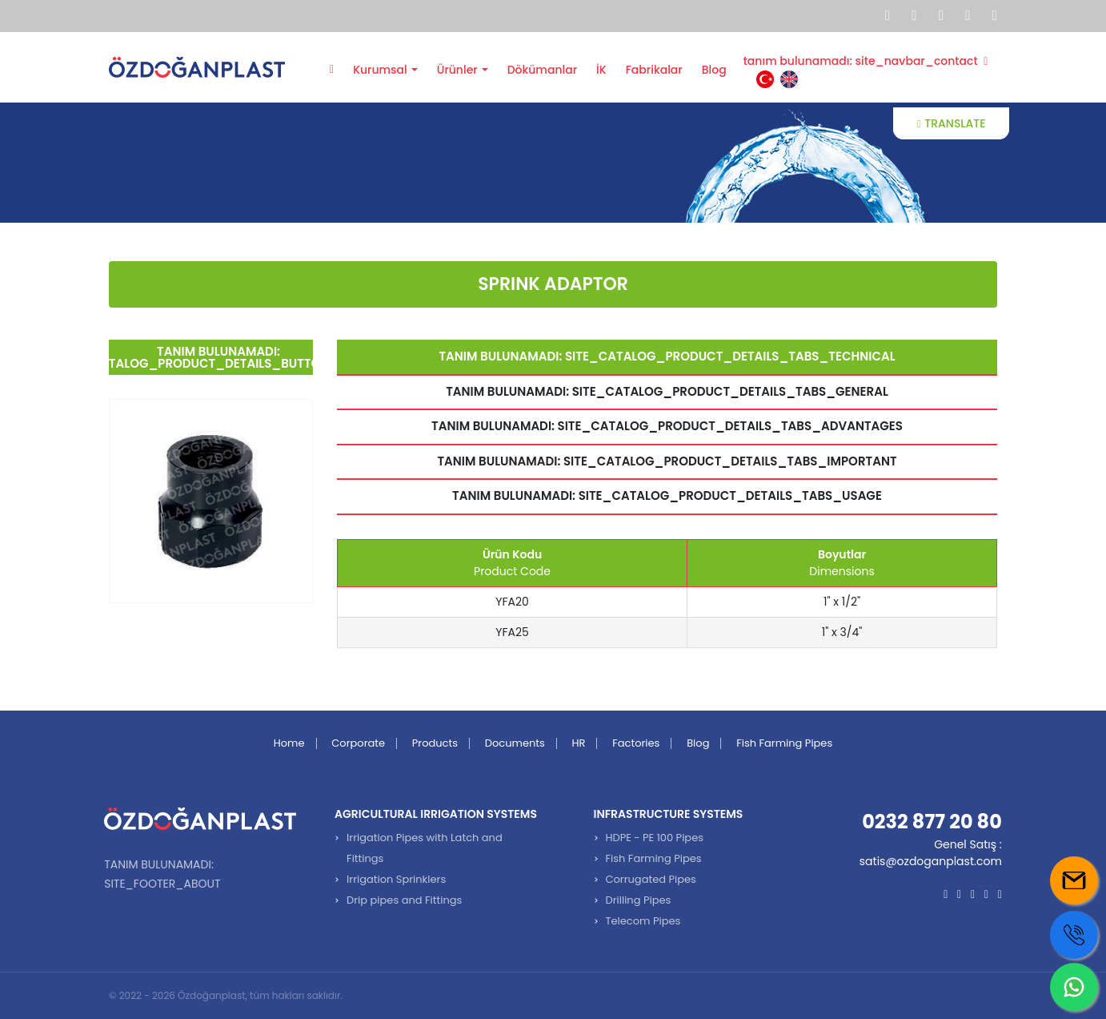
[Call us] (1074, 935)
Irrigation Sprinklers (396, 879)
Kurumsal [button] (380, 70)
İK (601, 70)
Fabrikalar (654, 70)
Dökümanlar (542, 70)
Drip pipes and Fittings (404, 900)
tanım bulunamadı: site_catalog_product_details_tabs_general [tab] (667, 391)
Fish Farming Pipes (784, 743)
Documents (515, 743)
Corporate (358, 743)
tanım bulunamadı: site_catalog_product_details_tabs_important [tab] (666, 461)
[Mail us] (1074, 880)
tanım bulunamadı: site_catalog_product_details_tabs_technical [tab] (667, 356)
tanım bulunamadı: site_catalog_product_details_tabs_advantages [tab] (667, 425)
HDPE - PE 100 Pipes (654, 837)
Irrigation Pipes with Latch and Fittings (425, 848)
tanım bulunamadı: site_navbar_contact (865, 61)
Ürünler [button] (457, 70)
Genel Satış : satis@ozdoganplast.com (931, 852)
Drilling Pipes (638, 900)
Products (435, 743)
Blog (714, 70)
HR (579, 743)
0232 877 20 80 (932, 821)
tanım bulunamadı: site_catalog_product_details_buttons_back (211, 357)
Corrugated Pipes (651, 879)
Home (289, 743)
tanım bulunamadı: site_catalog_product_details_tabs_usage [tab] (667, 495)
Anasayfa (332, 68)
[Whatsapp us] (1074, 987)
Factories (635, 743)
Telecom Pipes (643, 920)
